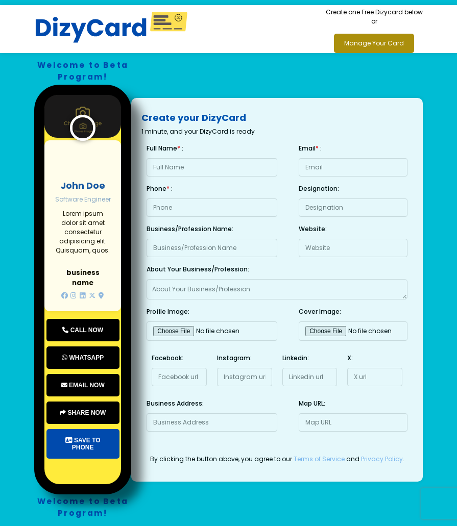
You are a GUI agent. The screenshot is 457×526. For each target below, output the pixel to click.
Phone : (160, 188)
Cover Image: (320, 311)
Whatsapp (83, 357)
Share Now (83, 412)
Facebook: (167, 358)
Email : (310, 148)
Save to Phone (83, 444)
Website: (313, 228)
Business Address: (175, 403)
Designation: (319, 188)
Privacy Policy (382, 459)
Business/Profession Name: (190, 228)
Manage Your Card (374, 43)
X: (350, 358)
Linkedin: (295, 358)
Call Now (82, 330)
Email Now (83, 385)
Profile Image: (168, 311)
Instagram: (234, 358)
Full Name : (165, 148)
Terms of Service (319, 459)
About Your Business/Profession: (198, 269)
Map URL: (312, 403)
